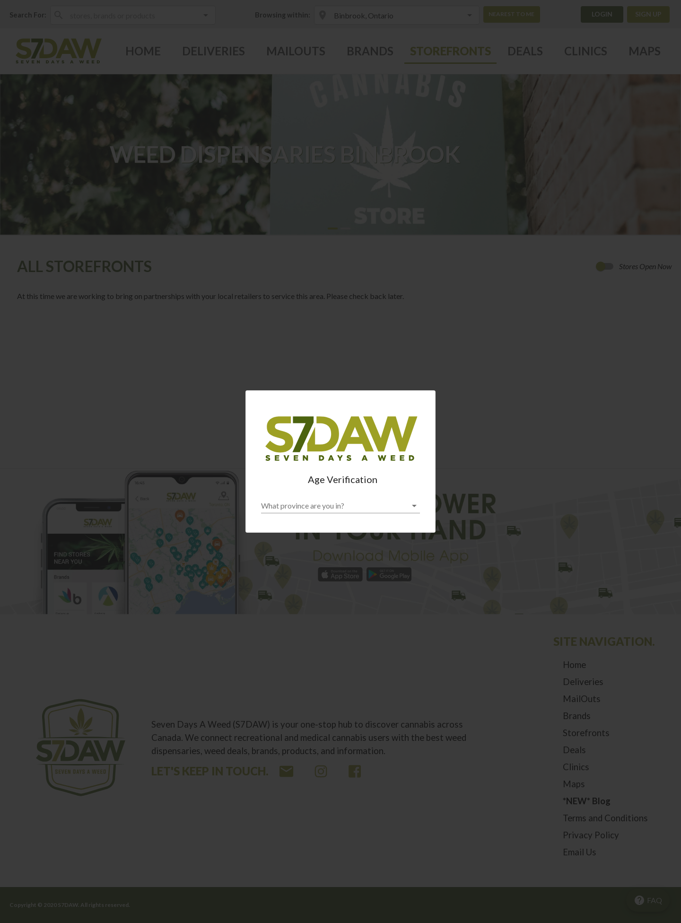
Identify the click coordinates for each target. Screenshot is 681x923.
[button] (340, 505)
